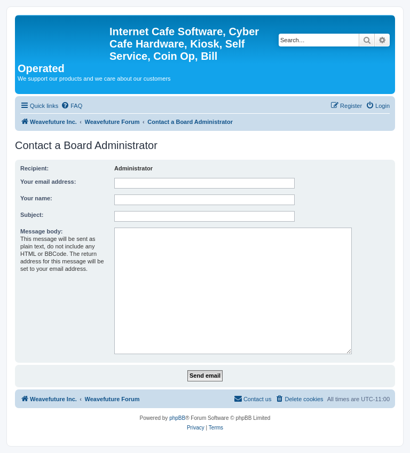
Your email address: (48, 181)
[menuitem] (71, 105)
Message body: (41, 231)
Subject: (31, 215)
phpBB (177, 418)
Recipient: (34, 168)
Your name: (36, 198)
